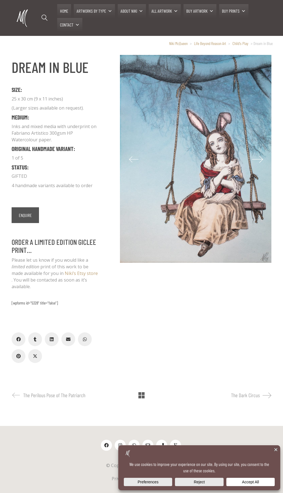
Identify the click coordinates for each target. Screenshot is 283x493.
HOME (64, 11)
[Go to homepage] (22, 18)
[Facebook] (18, 339)
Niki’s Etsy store (81, 273)
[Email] (68, 339)
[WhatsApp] (85, 339)
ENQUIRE (25, 215)
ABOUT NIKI (131, 11)
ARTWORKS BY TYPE (94, 11)
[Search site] (44, 18)
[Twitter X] (35, 356)
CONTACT (70, 25)
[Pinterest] (18, 356)
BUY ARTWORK (200, 11)
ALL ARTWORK (164, 11)
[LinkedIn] (52, 339)
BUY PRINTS (234, 11)
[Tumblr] (35, 339)
